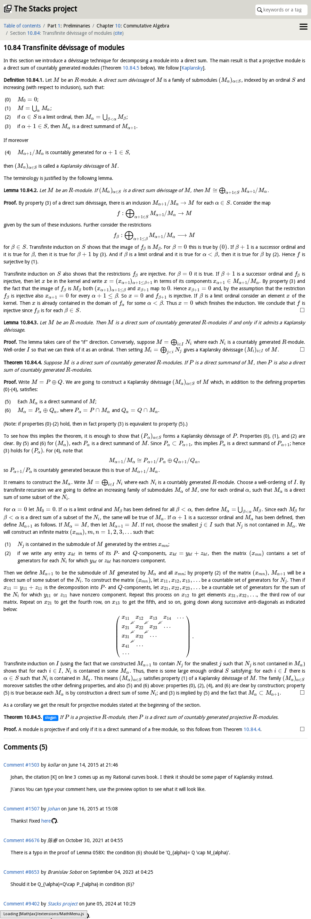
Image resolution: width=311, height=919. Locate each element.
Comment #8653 (21, 872)
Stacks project (62, 903)
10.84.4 (252, 729)
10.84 (33, 33)
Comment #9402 (21, 903)
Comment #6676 (21, 840)
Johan (54, 808)
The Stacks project (45, 9)
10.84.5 (131, 68)
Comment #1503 (21, 765)
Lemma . (20, 190)
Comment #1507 (21, 808)
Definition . (23, 80)
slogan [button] (50, 717)
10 (118, 26)
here (46, 821)
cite (118, 33)
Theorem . (22, 362)
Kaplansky (192, 68)
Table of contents (22, 26)
